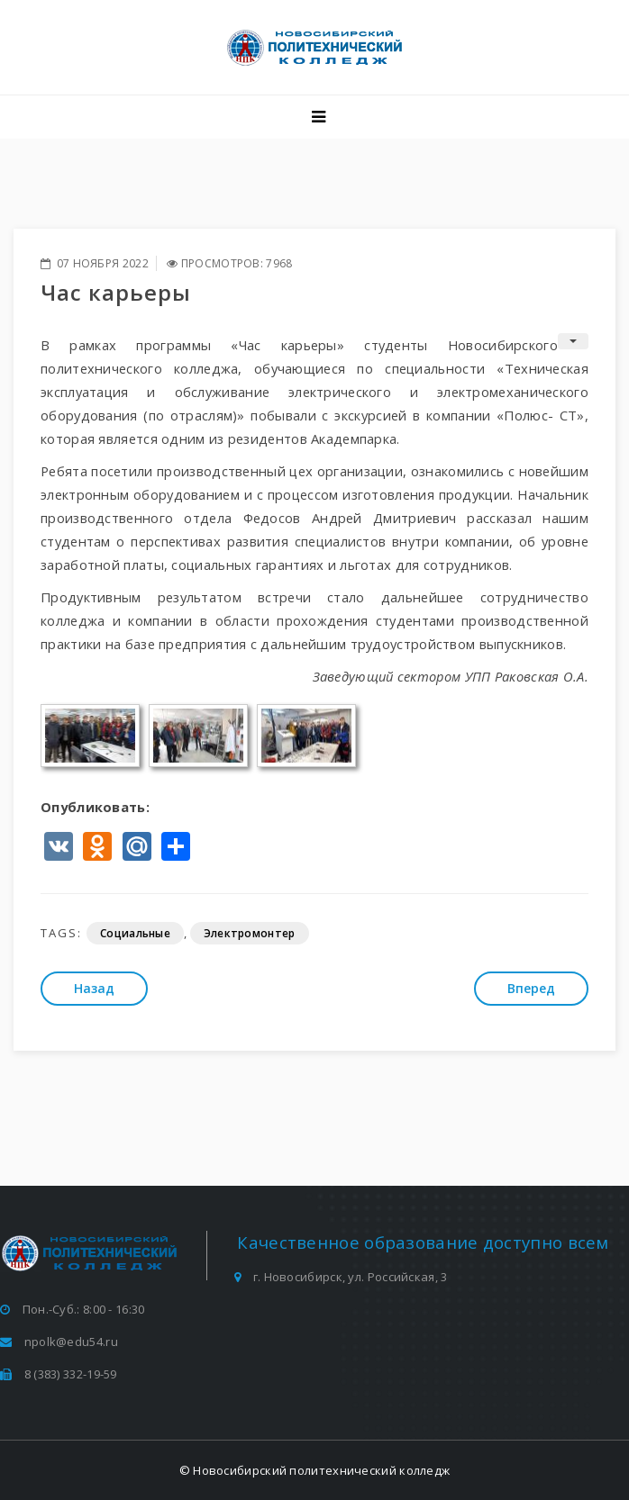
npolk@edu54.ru (71, 1341)
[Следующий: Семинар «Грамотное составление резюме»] (531, 988)
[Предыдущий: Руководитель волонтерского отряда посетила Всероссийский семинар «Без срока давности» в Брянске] (94, 988)
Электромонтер (250, 933)
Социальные (135, 933)
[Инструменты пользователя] (573, 341)
